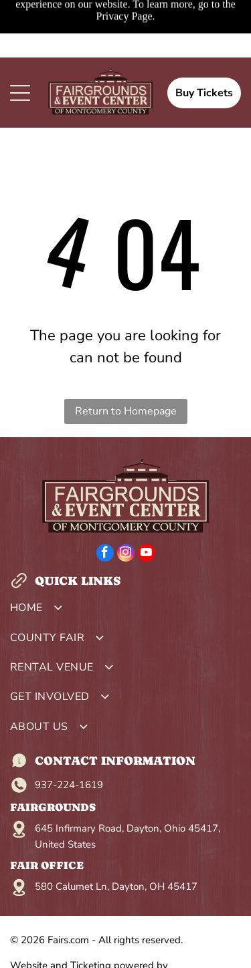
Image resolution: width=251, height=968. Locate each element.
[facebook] (105, 554)
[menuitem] (125, 611)
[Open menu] (20, 93)
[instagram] (126, 554)
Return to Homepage (126, 411)
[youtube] (146, 554)
